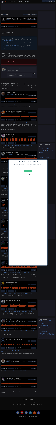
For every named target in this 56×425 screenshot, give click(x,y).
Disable (28, 170)
